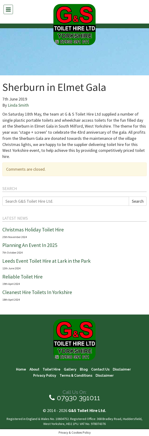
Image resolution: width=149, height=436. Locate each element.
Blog (84, 369)
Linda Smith (18, 105)
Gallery (70, 369)
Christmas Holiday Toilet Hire (33, 229)
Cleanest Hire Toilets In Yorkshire (37, 292)
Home (21, 369)
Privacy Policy (44, 375)
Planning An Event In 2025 (29, 245)
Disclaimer (122, 369)
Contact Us (100, 369)
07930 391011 (74, 398)
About (34, 369)
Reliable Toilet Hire (22, 277)
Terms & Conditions (76, 375)
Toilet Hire (51, 369)
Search (138, 201)
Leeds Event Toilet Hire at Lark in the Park (46, 261)
